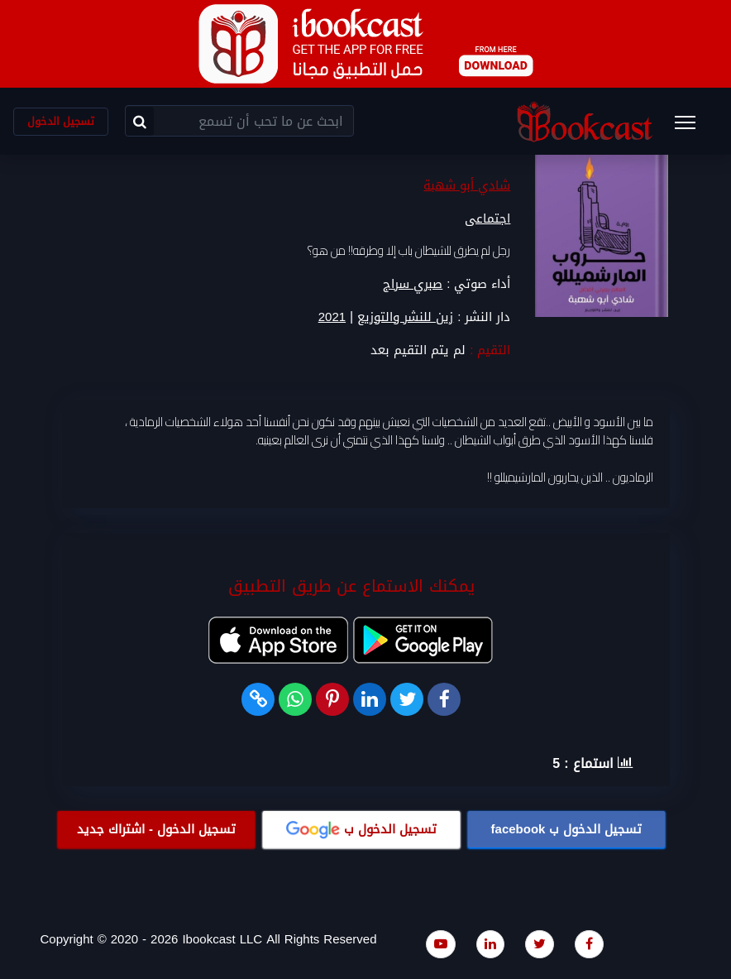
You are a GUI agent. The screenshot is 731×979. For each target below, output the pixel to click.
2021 (332, 317)
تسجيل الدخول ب (567, 829)
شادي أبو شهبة (466, 186)
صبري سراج (412, 283)
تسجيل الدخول (60, 121)
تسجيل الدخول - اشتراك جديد (156, 829)
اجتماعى (487, 219)
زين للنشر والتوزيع (405, 317)
